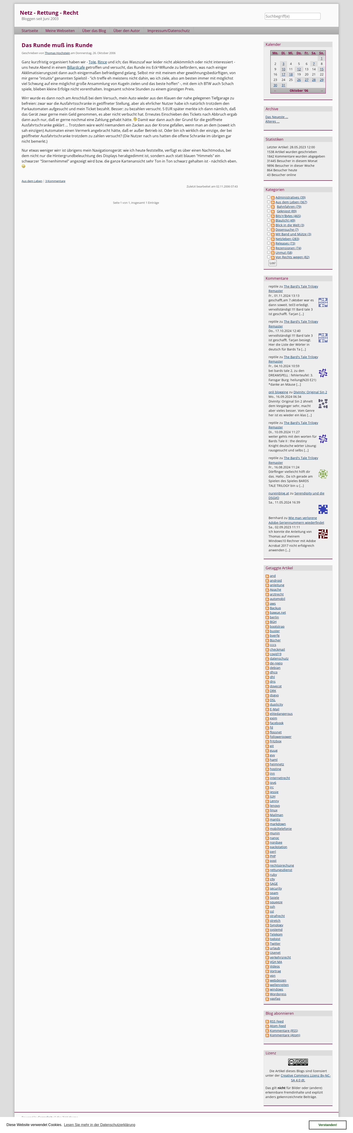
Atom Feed (278, 1026)
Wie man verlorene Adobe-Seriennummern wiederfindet (296, 520)
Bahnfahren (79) (289, 206)
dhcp (274, 672)
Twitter (275, 943)
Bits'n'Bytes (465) (288, 216)
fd (271, 727)
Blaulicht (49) (285, 220)
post (273, 860)
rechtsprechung (282, 865)
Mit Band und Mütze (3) (293, 234)
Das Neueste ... (276, 117)
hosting (275, 769)
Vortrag (275, 971)
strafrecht (277, 916)
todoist (275, 939)
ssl (272, 911)
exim (273, 718)
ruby (273, 874)
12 (299, 69)
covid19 (275, 654)
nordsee (276, 842)
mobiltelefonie (281, 828)
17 (283, 74)
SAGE (274, 883)
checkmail (277, 649)
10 (283, 69)
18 (291, 74)
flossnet (276, 732)
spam (274, 893)
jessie (274, 792)
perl (273, 851)
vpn (273, 975)
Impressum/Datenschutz (168, 30)
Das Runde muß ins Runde (57, 45)
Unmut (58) (284, 252)
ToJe (92, 62)
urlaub (275, 948)
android (276, 580)
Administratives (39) (290, 197)
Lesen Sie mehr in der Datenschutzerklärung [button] (99, 1125)
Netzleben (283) (287, 239)
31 (283, 85)
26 (299, 80)
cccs (273, 645)
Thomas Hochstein (57, 53)
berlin (274, 617)
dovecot (276, 686)
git (272, 746)
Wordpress (278, 994)
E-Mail (274, 709)
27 (306, 80)
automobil (277, 599)
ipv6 (273, 783)
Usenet (275, 952)
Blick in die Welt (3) (290, 225)
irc (272, 787)
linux (273, 810)
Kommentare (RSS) (284, 1030)
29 (322, 80)
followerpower (281, 737)
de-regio (276, 663)
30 (275, 85)
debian (275, 668)
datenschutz (279, 658)
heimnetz (277, 764)
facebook (276, 723)
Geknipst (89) (286, 211)
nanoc (274, 838)
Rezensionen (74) (288, 248)
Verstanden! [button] (328, 1125)
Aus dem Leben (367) (291, 202)
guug (274, 750)
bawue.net (278, 612)
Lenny (274, 801)
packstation (278, 847)
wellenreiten (279, 985)
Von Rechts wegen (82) (292, 257)
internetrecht (280, 778)
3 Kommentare (55, 181)
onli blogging (278, 392)
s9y (272, 879)
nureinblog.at (279, 493)
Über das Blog (94, 30)
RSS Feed (277, 1021)
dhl (272, 677)
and (273, 576)
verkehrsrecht (280, 957)
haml (274, 760)
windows (276, 989)
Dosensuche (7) (287, 229)
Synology (276, 925)
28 (314, 80)
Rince (102, 62)
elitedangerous (281, 714)
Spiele (274, 897)
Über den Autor (126, 30)
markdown (278, 824)
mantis (275, 819)
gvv (272, 755)
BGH (273, 622)
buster (275, 631)
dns (273, 681)
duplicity (276, 704)
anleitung (277, 585)
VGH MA (276, 962)
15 (322, 69)
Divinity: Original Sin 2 (310, 392)
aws (273, 603)
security (276, 888)
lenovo (275, 805)
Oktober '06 (299, 90)
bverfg (275, 635)
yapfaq (275, 998)
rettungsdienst (281, 870)
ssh (272, 906)
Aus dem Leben (32, 181)
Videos (275, 966)
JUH (272, 796)
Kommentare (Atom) (285, 1035)
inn (272, 773)
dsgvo (274, 695)
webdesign (278, 980)
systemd (276, 929)
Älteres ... (272, 121)
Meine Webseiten (60, 30)
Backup (275, 608)
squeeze (276, 902)
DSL (273, 700)
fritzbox (275, 741)
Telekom (276, 934)
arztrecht (277, 594)
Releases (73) (285, 243)
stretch (275, 920)
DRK (273, 691)
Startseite (30, 30)
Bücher (275, 640)
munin (275, 833)
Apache (275, 589)
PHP (273, 856)
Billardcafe (76, 67)
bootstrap (277, 626)
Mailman (276, 815)
